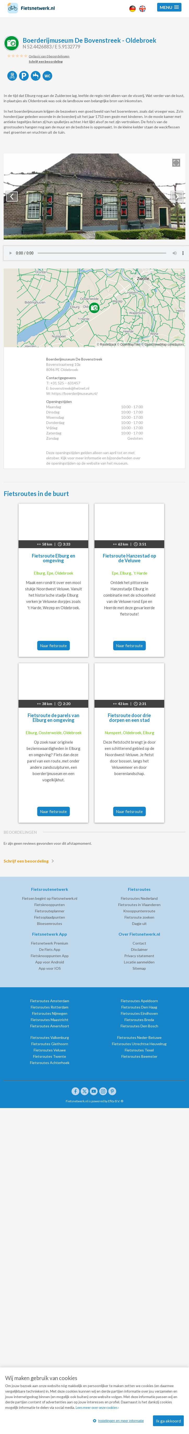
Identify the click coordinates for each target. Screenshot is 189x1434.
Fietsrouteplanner (49, 911)
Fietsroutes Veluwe (50, 1050)
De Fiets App (49, 949)
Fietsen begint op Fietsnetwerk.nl (49, 898)
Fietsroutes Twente (49, 1056)
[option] (94, 196)
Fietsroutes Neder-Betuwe (139, 1037)
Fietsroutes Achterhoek (49, 1062)
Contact (139, 943)
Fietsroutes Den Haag (139, 1007)
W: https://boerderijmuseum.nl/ (72, 393)
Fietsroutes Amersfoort (49, 1026)
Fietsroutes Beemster (139, 1056)
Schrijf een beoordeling (30, 861)
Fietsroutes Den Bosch (139, 1026)
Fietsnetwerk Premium (49, 943)
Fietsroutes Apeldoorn (139, 1001)
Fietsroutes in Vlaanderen (139, 904)
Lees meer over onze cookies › (158, 1409)
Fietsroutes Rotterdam (49, 1007)
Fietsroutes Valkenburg (50, 1037)
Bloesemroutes (49, 923)
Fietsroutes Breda (139, 1019)
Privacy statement (139, 955)
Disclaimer (139, 949)
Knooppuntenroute (139, 911)
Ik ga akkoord (168, 1421)
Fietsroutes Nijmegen (49, 1013)
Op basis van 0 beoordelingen (49, 56)
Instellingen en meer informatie (123, 1421)
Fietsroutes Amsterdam (49, 1001)
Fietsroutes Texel (139, 1050)
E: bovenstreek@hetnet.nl (67, 388)
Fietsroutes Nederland (139, 898)
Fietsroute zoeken (139, 917)
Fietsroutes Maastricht (49, 1019)
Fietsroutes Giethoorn (49, 1044)
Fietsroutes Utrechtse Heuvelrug (139, 1044)
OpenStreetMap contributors (164, 344)
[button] (169, 7)
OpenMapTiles (130, 344)
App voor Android (49, 962)
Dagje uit (139, 923)
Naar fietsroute (53, 645)
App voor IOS (50, 968)
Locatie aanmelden (139, 962)
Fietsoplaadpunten (49, 917)
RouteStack (108, 344)
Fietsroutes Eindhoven (139, 1013)
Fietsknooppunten (49, 904)
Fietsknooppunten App (50, 955)
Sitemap (139, 968)
